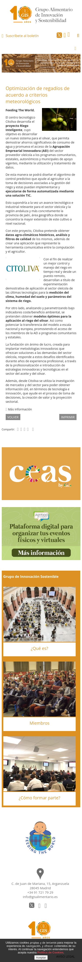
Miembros (39, 723)
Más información (19, 409)
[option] (41, 63)
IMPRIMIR (68, 417)
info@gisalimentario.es (40, 897)
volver (13, 417)
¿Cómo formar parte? (39, 798)
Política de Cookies (50, 952)
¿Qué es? (39, 648)
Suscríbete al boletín (22, 35)
